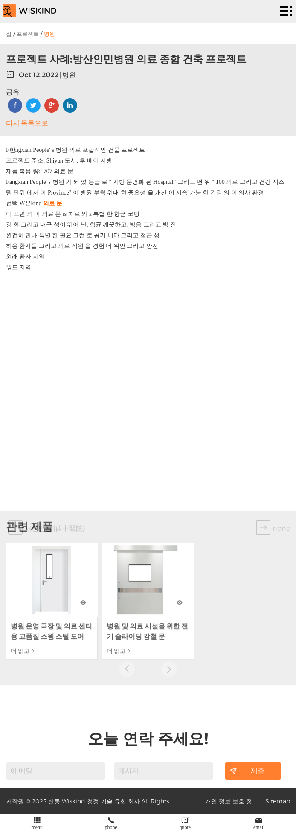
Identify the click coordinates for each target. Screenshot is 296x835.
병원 (49, 33)
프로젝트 (28, 33)
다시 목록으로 (27, 123)
